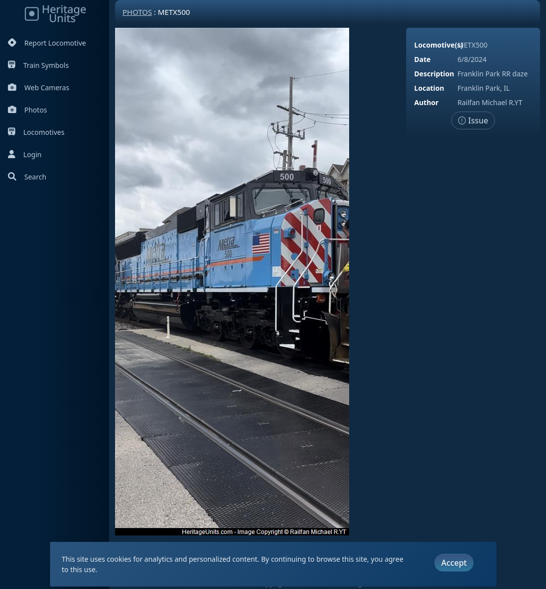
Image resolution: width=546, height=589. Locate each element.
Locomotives (36, 132)
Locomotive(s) (438, 45)
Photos (27, 110)
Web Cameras (38, 87)
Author (426, 102)
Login (25, 154)
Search (27, 176)
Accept (454, 562)
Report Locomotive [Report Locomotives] (47, 43)
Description (434, 73)
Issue (473, 120)
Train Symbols (38, 65)
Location (429, 88)
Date (422, 59)
